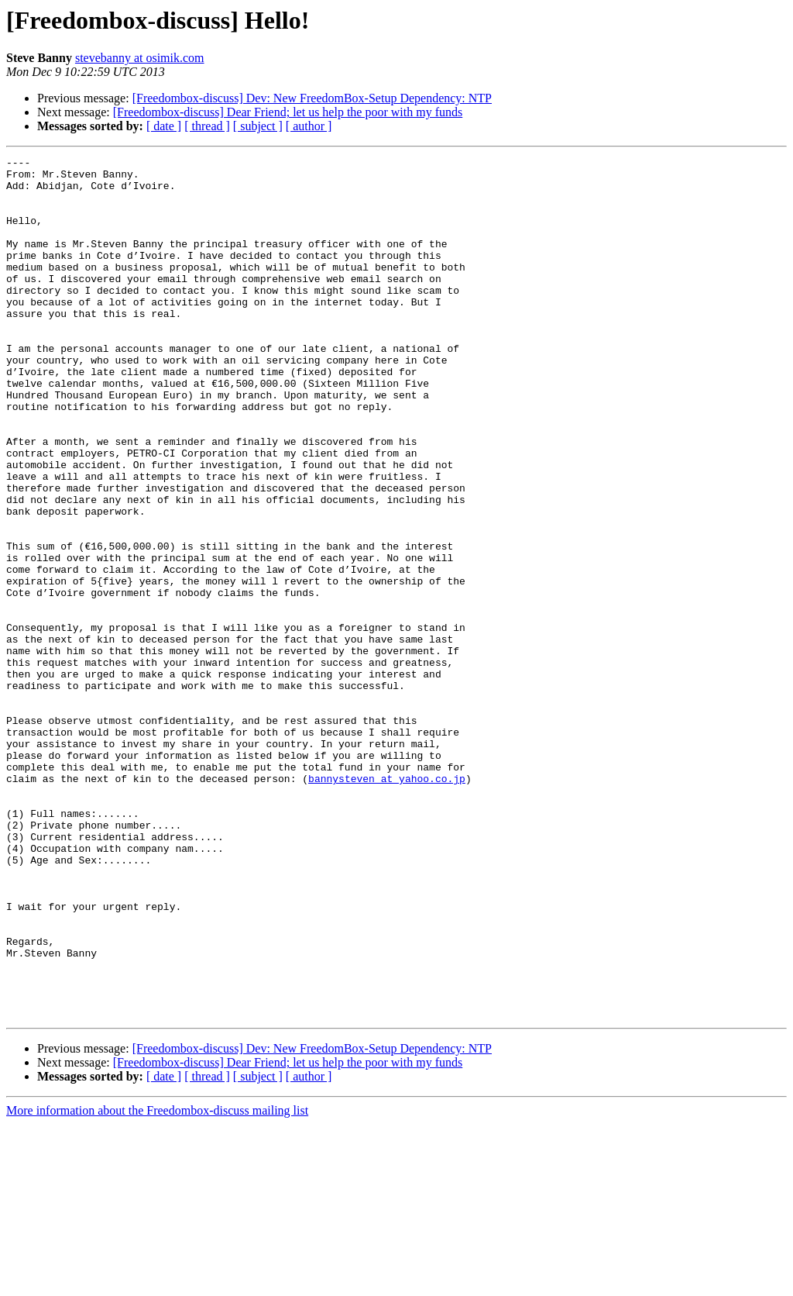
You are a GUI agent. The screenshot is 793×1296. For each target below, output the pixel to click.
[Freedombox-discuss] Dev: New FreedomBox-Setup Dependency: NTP (312, 98)
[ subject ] (258, 126)
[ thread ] (207, 126)
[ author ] (309, 126)
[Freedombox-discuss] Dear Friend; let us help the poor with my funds (287, 112)
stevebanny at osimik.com (139, 57)
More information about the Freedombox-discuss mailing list (157, 1282)
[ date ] (163, 126)
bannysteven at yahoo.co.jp (386, 904)
